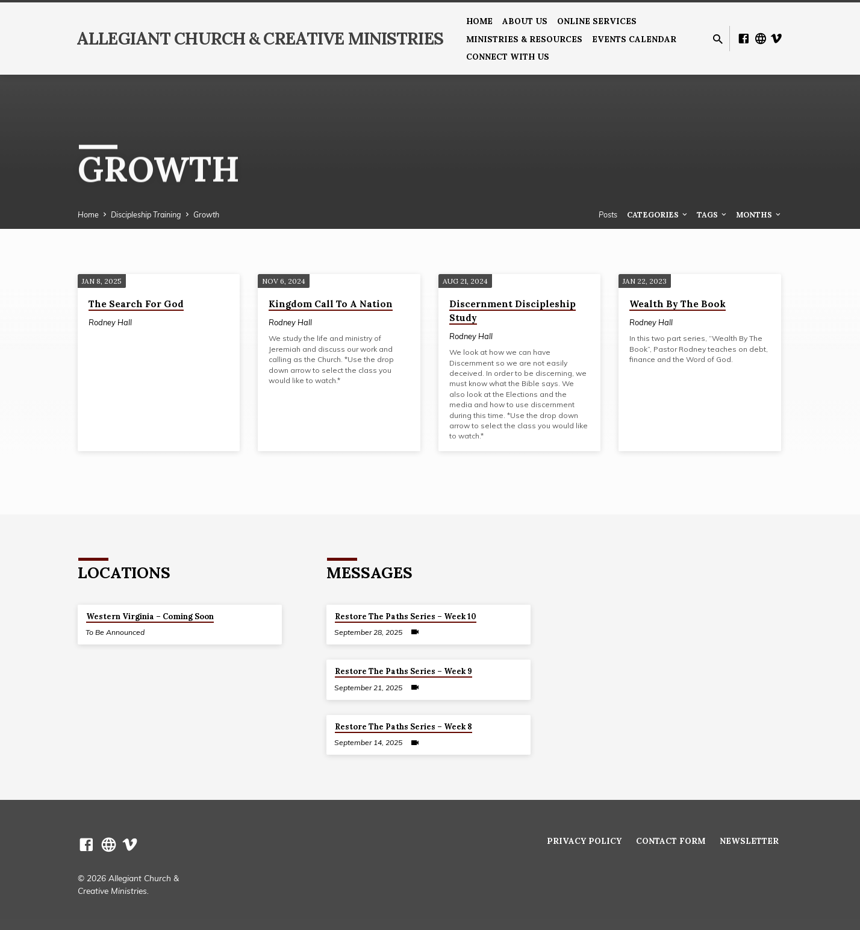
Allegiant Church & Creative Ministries (259, 38)
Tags (712, 214)
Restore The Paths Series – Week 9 (403, 671)
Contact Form (670, 840)
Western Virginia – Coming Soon (150, 616)
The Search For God (136, 304)
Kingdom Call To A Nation (331, 304)
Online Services (597, 21)
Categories (658, 214)
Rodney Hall (110, 322)
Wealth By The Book (677, 304)
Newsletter (749, 840)
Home (479, 21)
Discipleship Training (146, 214)
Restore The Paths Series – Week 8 (403, 727)
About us (524, 21)
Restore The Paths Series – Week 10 (405, 616)
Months (759, 214)
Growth (206, 214)
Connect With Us (507, 56)
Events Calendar (634, 39)
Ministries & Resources (524, 39)
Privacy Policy (584, 840)
